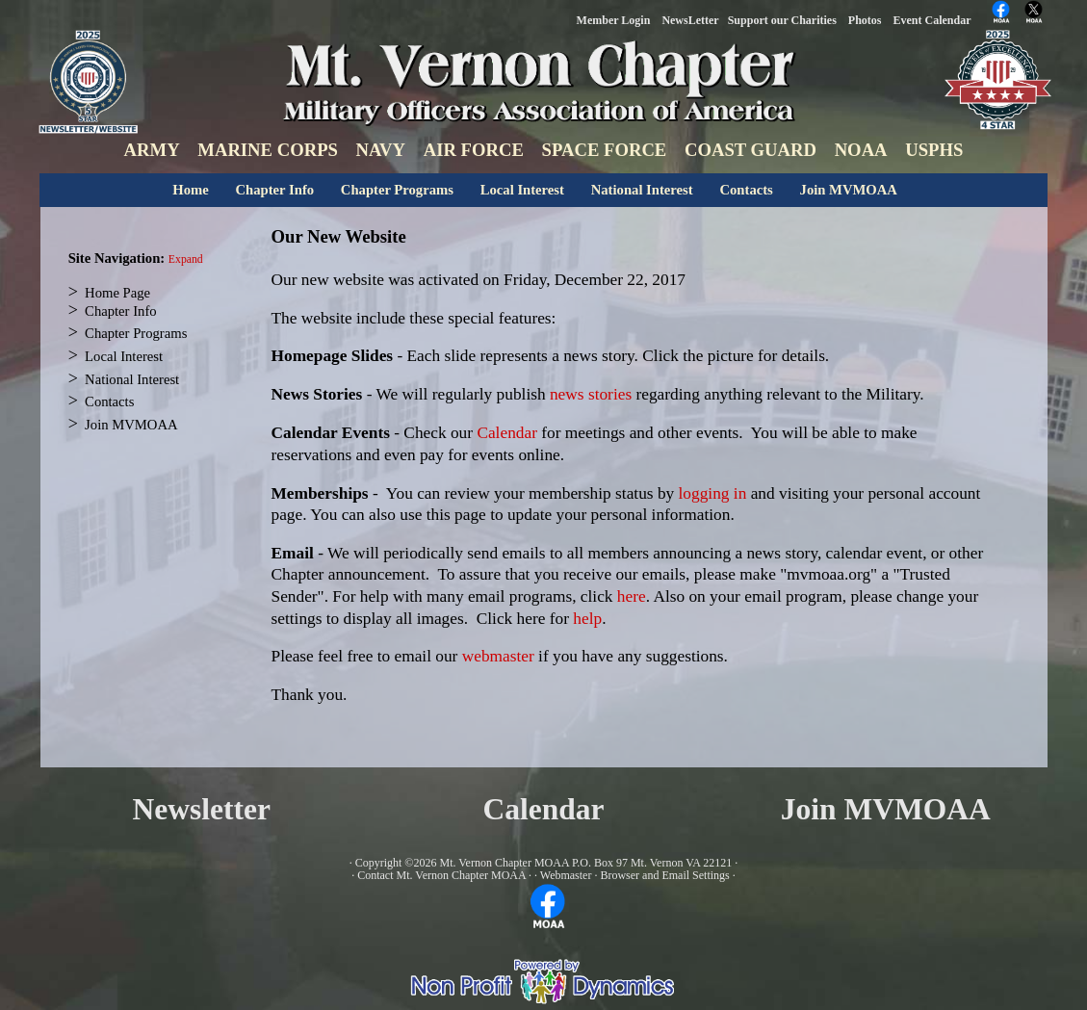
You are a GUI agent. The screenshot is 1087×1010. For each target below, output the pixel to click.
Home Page (117, 292)
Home (190, 189)
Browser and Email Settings (664, 875)
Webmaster (566, 875)
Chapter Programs (397, 189)
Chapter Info (275, 189)
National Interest (642, 189)
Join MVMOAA (848, 189)
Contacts (745, 189)
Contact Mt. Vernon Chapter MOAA (441, 875)
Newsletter (201, 809)
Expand (185, 259)
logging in (713, 493)
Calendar (507, 433)
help (587, 618)
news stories (591, 394)
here (631, 596)
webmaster (500, 656)
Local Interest (522, 189)
